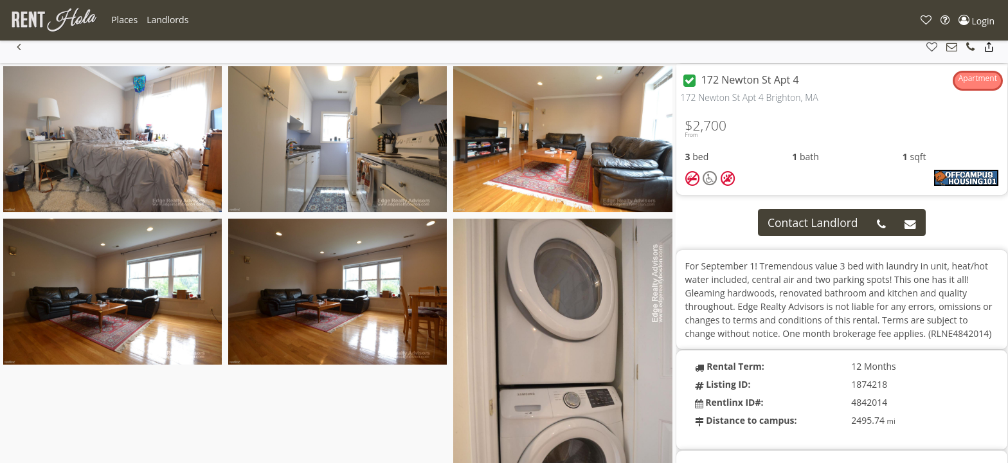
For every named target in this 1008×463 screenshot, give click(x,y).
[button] (124, 20)
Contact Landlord (813, 222)
